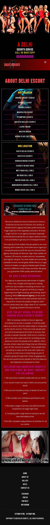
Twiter (25, 497)
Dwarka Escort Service (25, 98)
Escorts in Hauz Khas (25, 166)
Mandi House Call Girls (25, 190)
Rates (25, 484)
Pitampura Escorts (25, 117)
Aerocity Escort (25, 102)
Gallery (25, 480)
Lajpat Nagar (25, 127)
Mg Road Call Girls (25, 175)
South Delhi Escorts (25, 151)
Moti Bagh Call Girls (25, 170)
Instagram (25, 505)
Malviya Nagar (25, 131)
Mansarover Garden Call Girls (25, 185)
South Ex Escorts (25, 156)
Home (25, 473)
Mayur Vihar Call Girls (25, 180)
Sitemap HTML (20, 514)
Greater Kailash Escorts (25, 122)
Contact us (25, 488)
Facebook (25, 494)
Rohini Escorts (25, 107)
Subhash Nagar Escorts (25, 161)
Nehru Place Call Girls (25, 136)
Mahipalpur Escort (25, 112)
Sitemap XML (30, 514)
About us (25, 477)
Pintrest (25, 501)
